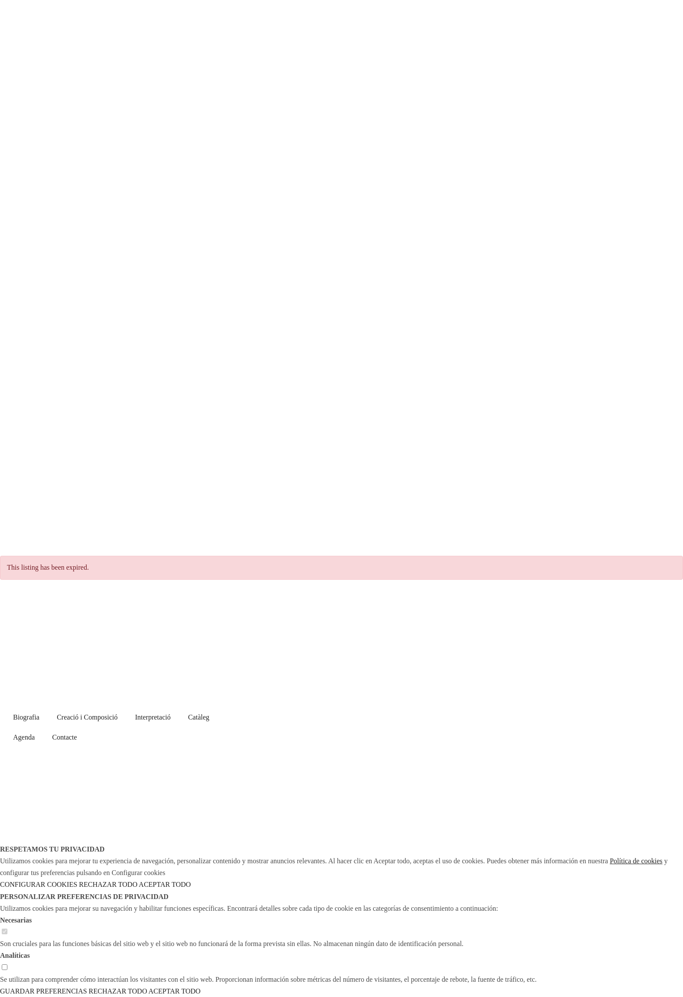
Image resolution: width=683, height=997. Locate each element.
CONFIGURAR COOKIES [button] (38, 884)
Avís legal (473, 744)
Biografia (26, 717)
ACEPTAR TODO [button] (165, 884)
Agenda (24, 737)
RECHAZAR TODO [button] (108, 884)
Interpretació (153, 717)
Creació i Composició (87, 717)
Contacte (64, 737)
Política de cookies (527, 744)
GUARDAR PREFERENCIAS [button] (43, 991)
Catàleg (199, 717)
